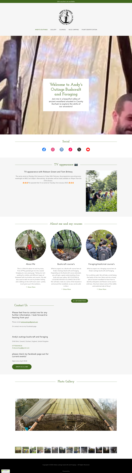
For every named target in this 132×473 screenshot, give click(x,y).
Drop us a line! (22, 367)
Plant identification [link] (89, 30)
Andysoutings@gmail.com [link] (20, 348)
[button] (30, 287)
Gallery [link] (53, 30)
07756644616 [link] (17, 346)
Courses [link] (62, 30)
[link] (66, 17)
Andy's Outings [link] (41, 30)
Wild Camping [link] (74, 30)
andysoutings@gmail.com (29, 322)
